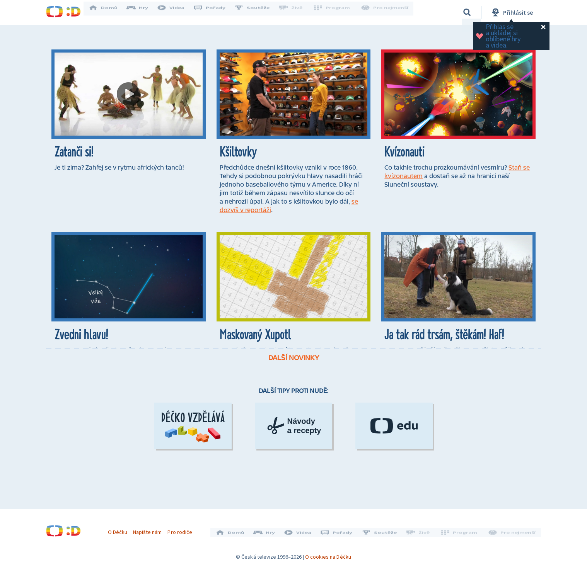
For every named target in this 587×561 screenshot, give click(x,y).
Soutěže (257, 12)
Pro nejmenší (385, 12)
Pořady (214, 12)
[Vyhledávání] (467, 12)
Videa (176, 12)
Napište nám (150, 529)
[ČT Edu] (394, 469)
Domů (108, 12)
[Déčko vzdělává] (193, 469)
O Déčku (120, 529)
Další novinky (293, 401)
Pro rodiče (183, 529)
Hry (142, 12)
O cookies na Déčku (328, 551)
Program (334, 12)
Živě (295, 12)
